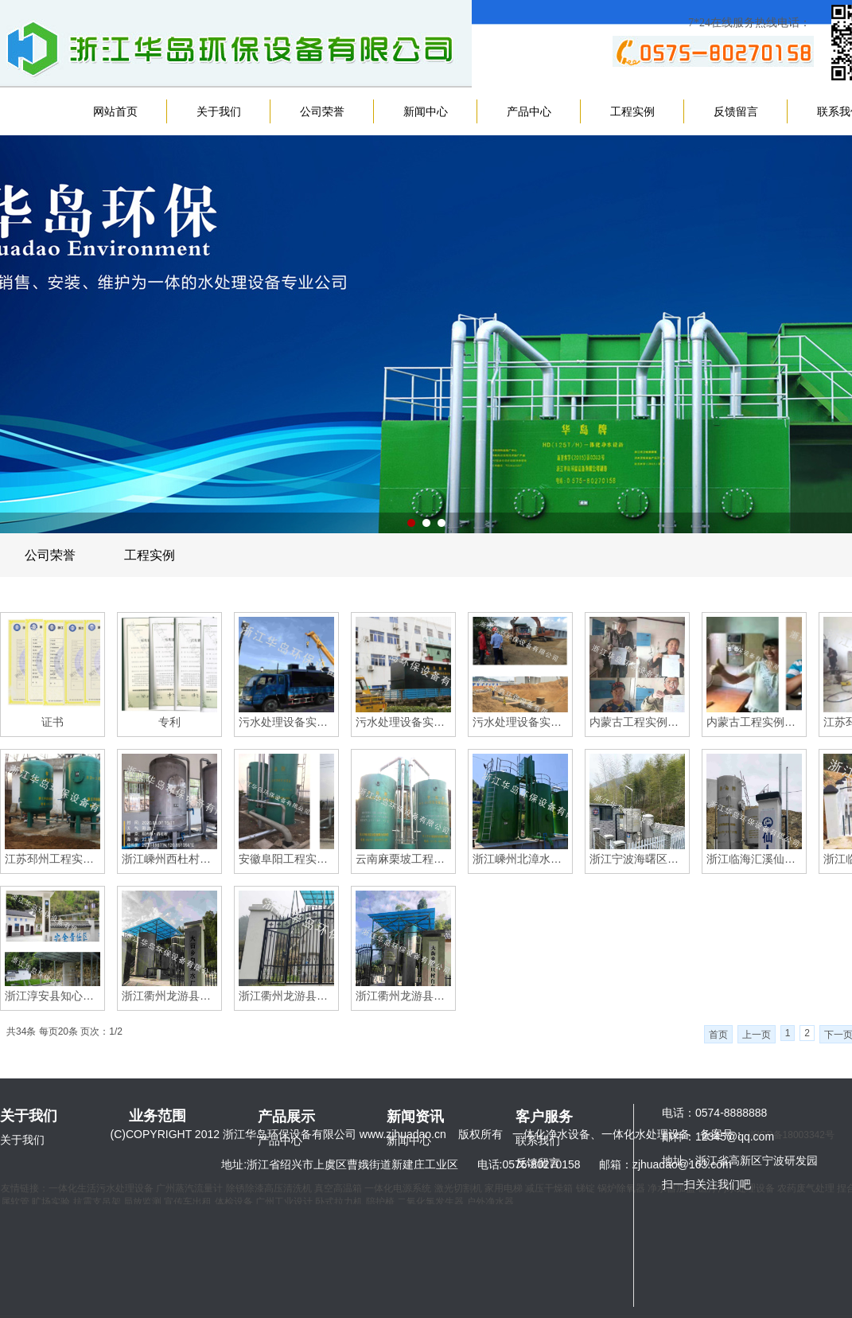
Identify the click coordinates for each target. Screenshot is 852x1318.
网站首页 (115, 111)
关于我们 (218, 111)
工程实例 (632, 111)
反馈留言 (736, 111)
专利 (169, 722)
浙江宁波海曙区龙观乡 (637, 858)
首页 (718, 1034)
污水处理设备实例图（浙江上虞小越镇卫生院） (403, 722)
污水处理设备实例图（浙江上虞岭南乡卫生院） (286, 722)
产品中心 (529, 111)
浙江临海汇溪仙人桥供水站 (754, 858)
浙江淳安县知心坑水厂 (52, 995)
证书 (52, 722)
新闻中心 (425, 111)
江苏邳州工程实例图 (52, 858)
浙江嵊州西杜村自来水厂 (169, 858)
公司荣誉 (322, 111)
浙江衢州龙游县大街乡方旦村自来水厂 (403, 995)
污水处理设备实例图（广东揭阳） (520, 722)
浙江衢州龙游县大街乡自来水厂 (169, 995)
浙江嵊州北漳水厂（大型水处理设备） (520, 858)
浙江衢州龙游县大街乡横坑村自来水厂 (286, 995)
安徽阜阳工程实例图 (286, 858)
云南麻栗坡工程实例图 (403, 858)
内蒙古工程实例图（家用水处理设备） (637, 722)
